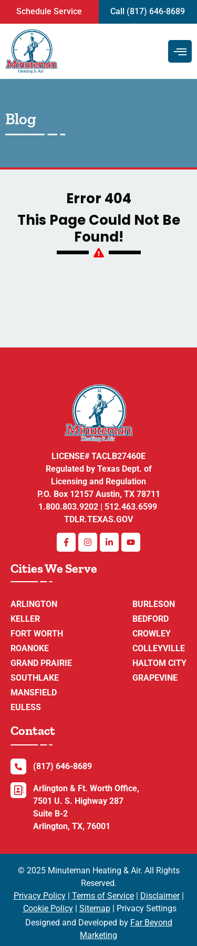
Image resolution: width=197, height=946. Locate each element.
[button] (49, 12)
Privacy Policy (40, 896)
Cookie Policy (48, 908)
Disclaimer (160, 896)
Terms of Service (103, 896)
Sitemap (94, 908)
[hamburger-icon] (180, 51)
